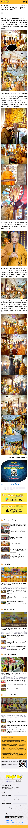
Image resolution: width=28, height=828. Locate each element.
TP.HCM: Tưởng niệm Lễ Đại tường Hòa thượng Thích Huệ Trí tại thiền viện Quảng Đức (16, 603)
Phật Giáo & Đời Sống (10, 654)
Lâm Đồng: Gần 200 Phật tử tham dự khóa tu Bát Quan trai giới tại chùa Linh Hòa (18, 526)
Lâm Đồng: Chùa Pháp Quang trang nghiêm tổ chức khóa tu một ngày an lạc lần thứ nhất (18, 556)
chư (8, 489)
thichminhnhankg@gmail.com (10, 808)
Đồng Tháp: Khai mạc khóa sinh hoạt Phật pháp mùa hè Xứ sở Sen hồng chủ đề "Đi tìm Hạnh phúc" (16, 731)
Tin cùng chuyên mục (10, 520)
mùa (11, 489)
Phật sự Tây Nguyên (4, 5)
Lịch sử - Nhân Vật (9, 609)
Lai (5, 489)
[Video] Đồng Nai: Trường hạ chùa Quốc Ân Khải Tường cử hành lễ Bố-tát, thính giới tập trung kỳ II (16, 592)
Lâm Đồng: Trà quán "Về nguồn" (14, 688)
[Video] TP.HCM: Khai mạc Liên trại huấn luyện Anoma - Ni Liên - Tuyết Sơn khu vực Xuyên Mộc (16, 721)
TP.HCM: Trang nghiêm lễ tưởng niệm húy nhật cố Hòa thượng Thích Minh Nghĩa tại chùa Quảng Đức (16, 642)
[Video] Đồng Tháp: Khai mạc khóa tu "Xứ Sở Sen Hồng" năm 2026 (14, 714)
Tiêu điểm (7, 564)
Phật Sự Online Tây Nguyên (17, 484)
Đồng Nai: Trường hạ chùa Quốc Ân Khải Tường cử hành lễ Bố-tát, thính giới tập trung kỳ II (17, 597)
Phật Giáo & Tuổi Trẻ (10, 694)
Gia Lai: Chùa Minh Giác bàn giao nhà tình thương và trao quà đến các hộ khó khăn (18, 537)
